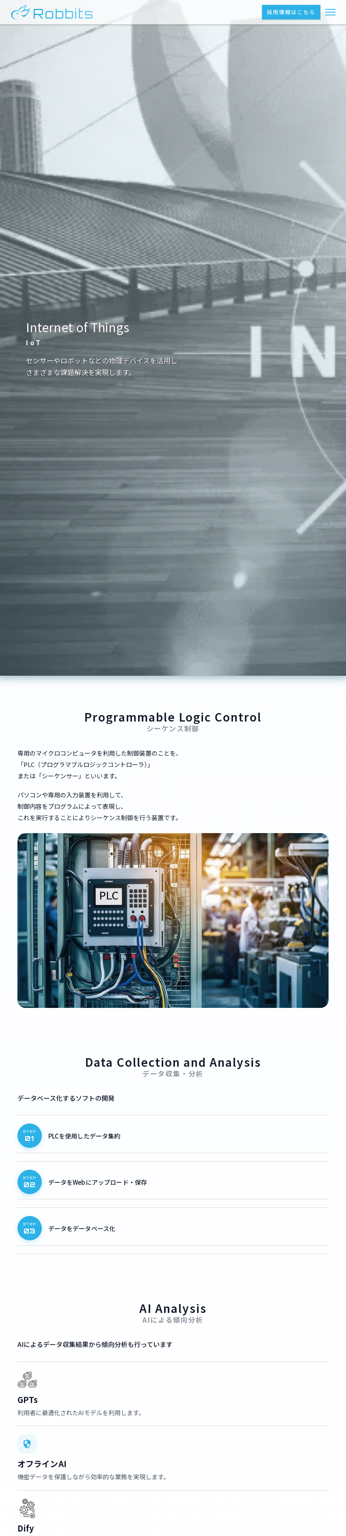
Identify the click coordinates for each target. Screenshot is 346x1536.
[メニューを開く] (330, 12)
